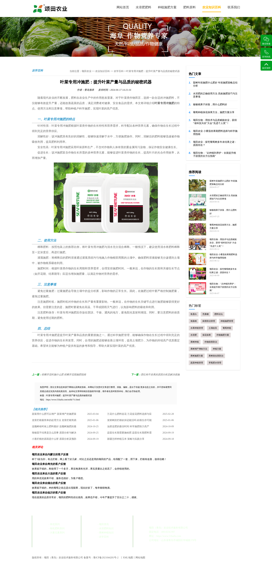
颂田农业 (86, 71)
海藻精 (193, 321)
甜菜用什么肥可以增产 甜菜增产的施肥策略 (54, 415)
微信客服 (266, 41)
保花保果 (206, 335)
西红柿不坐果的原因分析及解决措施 (160, 374)
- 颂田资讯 (103, 524)
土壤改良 (213, 328)
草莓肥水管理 (215, 362)
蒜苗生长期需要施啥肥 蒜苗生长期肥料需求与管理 (129, 433)
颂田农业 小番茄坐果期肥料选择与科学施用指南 (215, 132)
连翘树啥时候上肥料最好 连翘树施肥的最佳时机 (54, 427)
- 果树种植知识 (106, 532)
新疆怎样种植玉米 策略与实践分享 (125, 439)
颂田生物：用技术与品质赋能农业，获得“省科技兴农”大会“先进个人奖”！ (215, 122)
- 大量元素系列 (57, 532)
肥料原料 (189, 7)
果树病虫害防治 (216, 356)
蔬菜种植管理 (196, 362)
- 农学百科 (103, 536)
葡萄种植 (227, 328)
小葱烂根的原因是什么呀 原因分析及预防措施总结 (54, 440)
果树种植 (194, 342)
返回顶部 (266, 66)
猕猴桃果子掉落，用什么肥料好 (210, 104)
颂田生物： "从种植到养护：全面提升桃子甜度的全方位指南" (214, 154)
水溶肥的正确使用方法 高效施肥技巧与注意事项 (215, 95)
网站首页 (123, 7)
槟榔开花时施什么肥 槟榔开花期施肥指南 (64, 374)
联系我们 (234, 7)
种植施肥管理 (227, 321)
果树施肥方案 (196, 356)
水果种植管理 (196, 328)
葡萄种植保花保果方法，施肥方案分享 (213, 112)
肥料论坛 (218, 314)
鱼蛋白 (193, 314)
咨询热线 (266, 54)
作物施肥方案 (222, 335)
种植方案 (217, 349)
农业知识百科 (211, 9)
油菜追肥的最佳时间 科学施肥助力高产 (128, 426)
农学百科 (119, 71)
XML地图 (128, 557)
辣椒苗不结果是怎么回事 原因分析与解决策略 (54, 433)
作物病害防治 (211, 342)
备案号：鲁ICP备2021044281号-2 (101, 557)
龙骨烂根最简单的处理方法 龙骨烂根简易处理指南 (54, 421)
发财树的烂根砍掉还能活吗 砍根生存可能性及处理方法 (129, 421)
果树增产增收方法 (198, 349)
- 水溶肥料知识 (106, 528)
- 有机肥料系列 (57, 528)
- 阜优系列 (54, 524)
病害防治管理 (208, 321)
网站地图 (140, 557)
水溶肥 (193, 335)
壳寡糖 (205, 314)
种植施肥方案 (167, 7)
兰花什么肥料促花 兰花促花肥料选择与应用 (129, 415)
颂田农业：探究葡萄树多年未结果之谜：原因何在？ (215, 143)
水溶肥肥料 (143, 7)
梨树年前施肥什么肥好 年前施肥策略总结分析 (215, 84)
